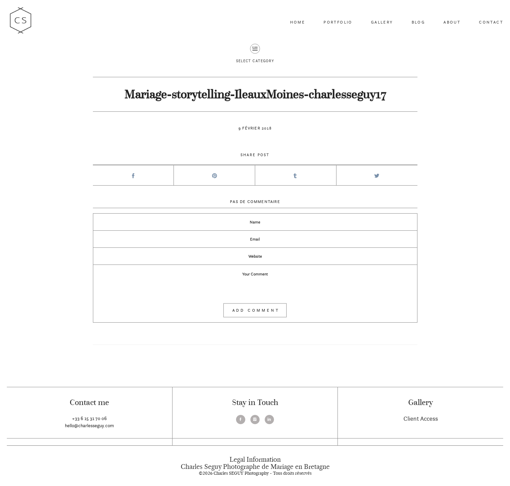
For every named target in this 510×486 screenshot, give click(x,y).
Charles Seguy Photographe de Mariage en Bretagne (255, 467)
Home (297, 22)
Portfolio (338, 22)
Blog (418, 22)
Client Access (420, 418)
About (451, 22)
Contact (491, 22)
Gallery (382, 22)
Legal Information (255, 459)
